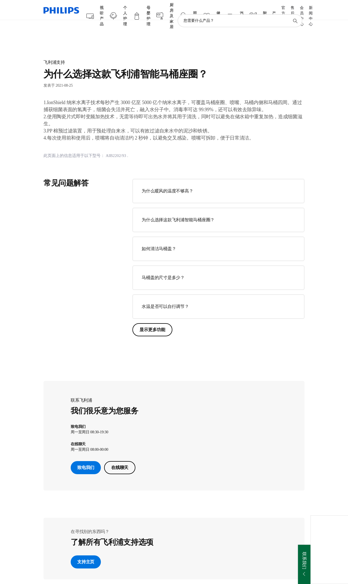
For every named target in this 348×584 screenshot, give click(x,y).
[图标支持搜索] (295, 10)
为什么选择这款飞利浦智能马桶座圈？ (178, 209)
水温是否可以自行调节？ (165, 295)
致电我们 (85, 457)
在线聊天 (119, 457)
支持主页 (85, 551)
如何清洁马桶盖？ (159, 238)
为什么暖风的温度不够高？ (167, 180)
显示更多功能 (152, 319)
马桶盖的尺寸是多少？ (163, 267)
